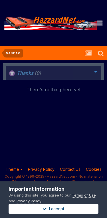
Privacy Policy (41, 169)
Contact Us (70, 169)
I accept (53, 208)
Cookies (94, 169)
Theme (14, 169)
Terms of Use (84, 195)
